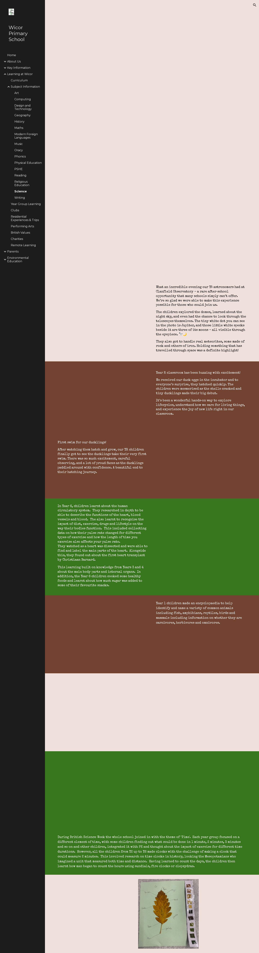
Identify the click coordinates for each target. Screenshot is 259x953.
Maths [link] (18, 128)
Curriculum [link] (19, 80)
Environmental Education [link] (18, 259)
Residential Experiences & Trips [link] (25, 218)
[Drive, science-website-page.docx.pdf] (160, 99)
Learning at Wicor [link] (20, 74)
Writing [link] (19, 197)
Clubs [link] (15, 210)
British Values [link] (20, 232)
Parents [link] (13, 251)
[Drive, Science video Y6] (152, 790)
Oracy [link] (18, 150)
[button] (254, 5)
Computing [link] (22, 99)
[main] (201, 319)
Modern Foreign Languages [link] (26, 135)
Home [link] (11, 55)
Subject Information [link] (25, 86)
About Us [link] (14, 61)
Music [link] (18, 144)
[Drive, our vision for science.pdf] (103, 237)
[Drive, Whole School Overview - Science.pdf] (201, 237)
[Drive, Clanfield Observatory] (103, 315)
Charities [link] (17, 239)
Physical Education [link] (28, 163)
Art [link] (16, 93)
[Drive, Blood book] (103, 712)
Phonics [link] (20, 156)
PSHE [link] (18, 169)
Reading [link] (20, 175)
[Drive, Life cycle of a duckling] (103, 400)
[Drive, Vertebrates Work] (103, 634)
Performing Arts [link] (22, 226)
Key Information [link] (18, 67)
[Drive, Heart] (201, 547)
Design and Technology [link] (23, 107)
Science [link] (20, 191)
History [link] (19, 121)
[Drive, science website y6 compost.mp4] (201, 712)
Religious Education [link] (21, 183)
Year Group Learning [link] (26, 204)
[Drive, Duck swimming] (201, 459)
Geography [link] (22, 115)
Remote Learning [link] (23, 245)
